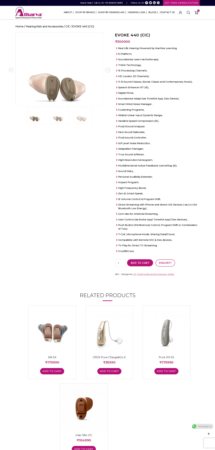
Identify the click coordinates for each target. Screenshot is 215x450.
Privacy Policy (175, 403)
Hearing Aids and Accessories (44, 26)
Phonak (55, 395)
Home (19, 26)
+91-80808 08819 (114, 2)
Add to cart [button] (38, 364)
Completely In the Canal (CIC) (102, 404)
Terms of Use (175, 408)
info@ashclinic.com (142, 408)
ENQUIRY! (165, 263)
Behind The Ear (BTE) (97, 391)
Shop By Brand (85, 12)
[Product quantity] (120, 263)
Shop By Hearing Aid (111, 12)
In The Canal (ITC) (95, 395)
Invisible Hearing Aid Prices (100, 421)
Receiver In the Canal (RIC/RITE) (103, 400)
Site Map (19, 408)
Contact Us (167, 12)
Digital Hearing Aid (96, 417)
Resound (55, 408)
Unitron (55, 404)
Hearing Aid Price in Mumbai (101, 425)
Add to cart (140, 263)
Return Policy (175, 412)
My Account (180, 12)
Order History (139, 404)
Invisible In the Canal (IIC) (99, 408)
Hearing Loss (136, 12)
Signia (54, 391)
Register (137, 395)
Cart (135, 400)
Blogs (152, 12)
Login (135, 391)
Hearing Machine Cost (98, 429)
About (68, 12)
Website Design (130, 444)
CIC (67, 26)
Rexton (55, 412)
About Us (20, 391)
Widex (171, 274)
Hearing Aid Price (96, 412)
